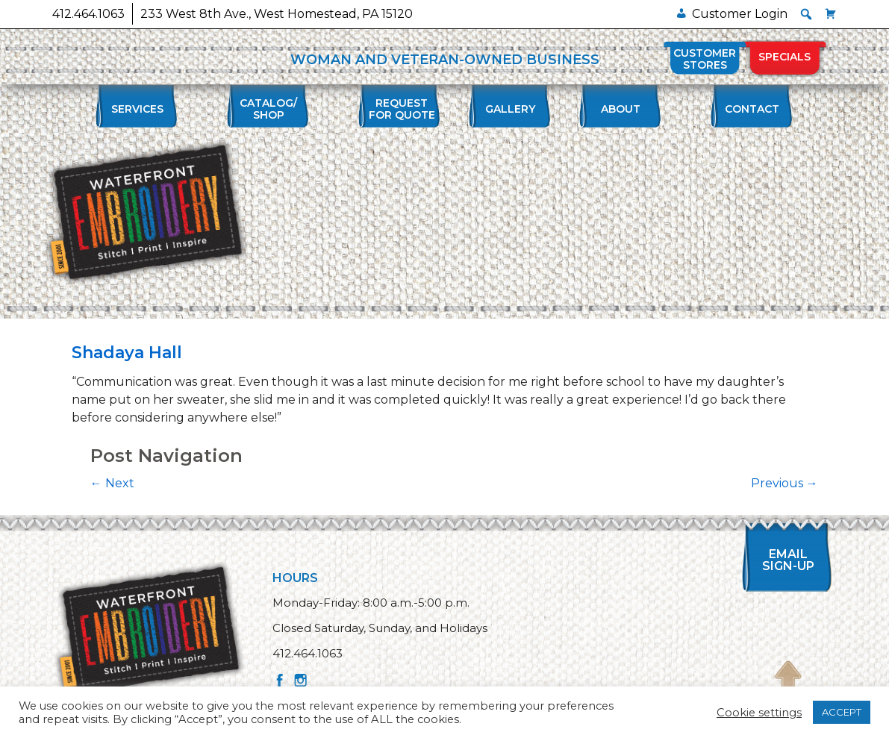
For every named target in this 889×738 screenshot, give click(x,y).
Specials (784, 56)
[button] (806, 14)
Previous (784, 483)
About (620, 109)
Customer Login (739, 14)
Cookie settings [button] (759, 712)
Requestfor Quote (402, 109)
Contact (752, 109)
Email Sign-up (788, 560)
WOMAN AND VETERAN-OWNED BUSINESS (444, 59)
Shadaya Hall (127, 353)
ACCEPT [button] (841, 712)
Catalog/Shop (268, 109)
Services (137, 109)
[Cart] (830, 14)
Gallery (510, 109)
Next (112, 483)
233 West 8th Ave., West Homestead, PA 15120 (276, 14)
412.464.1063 (88, 14)
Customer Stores (704, 59)
